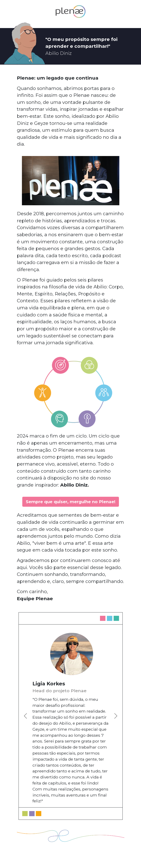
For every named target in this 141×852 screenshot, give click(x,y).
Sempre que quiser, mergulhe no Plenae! (70, 501)
